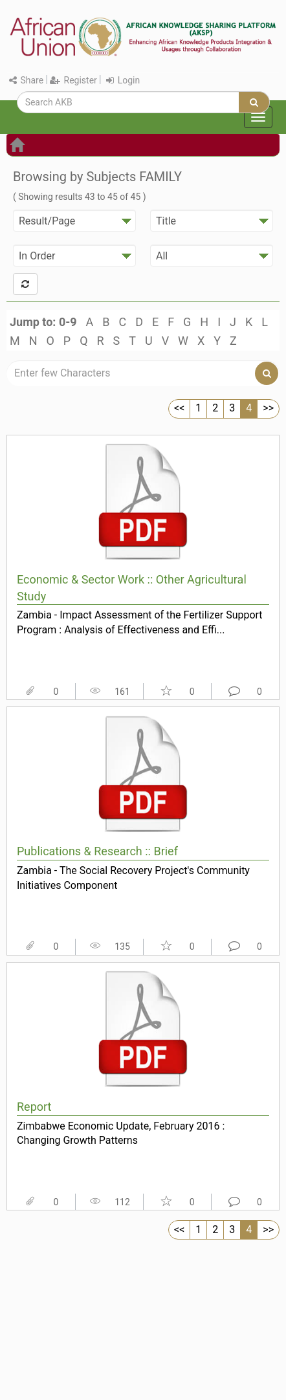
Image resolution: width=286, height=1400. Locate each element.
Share (26, 80)
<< (179, 408)
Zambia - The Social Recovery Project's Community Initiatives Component (133, 877)
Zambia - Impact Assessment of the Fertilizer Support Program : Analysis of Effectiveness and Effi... (140, 622)
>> (268, 408)
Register (73, 80)
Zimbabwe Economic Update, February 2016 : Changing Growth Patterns (121, 1133)
